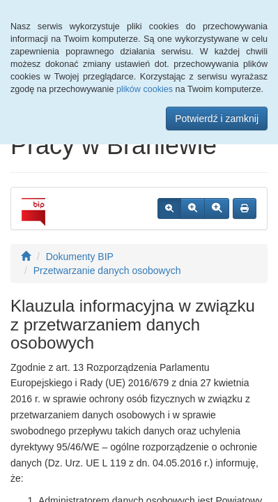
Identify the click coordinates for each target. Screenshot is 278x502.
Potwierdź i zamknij (216, 118)
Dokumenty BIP (80, 256)
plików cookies (144, 89)
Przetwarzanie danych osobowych (107, 270)
